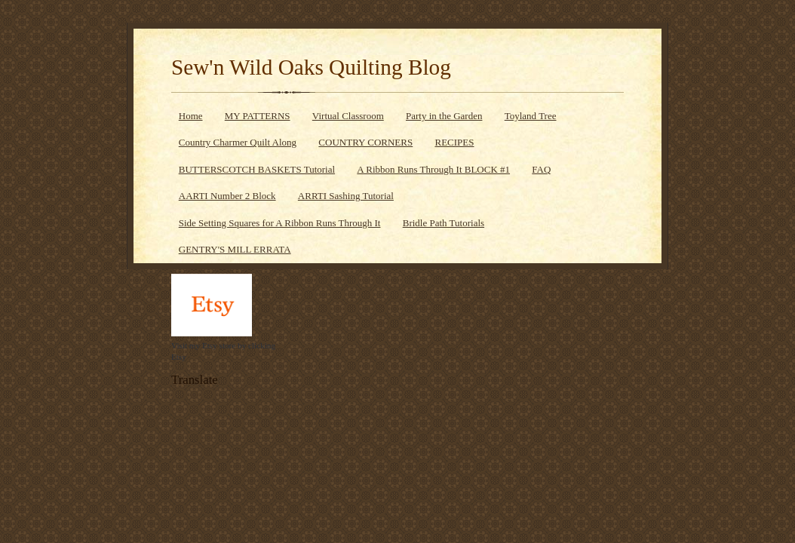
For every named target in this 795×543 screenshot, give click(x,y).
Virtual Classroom (348, 115)
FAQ (541, 169)
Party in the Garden (444, 115)
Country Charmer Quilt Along (237, 142)
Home (191, 115)
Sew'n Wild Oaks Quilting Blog (311, 67)
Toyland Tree (531, 115)
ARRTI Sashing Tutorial (346, 195)
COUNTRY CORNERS (365, 142)
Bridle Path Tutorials (443, 223)
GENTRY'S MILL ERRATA (235, 249)
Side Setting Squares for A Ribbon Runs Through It (280, 223)
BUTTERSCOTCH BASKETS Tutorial (257, 169)
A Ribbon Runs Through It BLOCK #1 (433, 169)
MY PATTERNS (257, 115)
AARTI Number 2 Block (227, 195)
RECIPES (454, 142)
